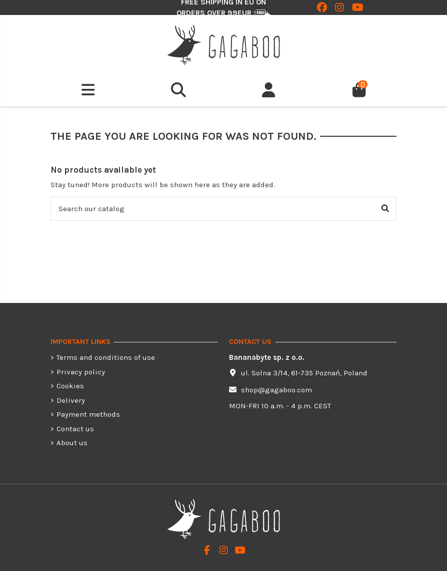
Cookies (70, 385)
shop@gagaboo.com (276, 389)
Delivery (70, 400)
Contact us (75, 428)
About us (72, 442)
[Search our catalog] (385, 209)
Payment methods (88, 414)
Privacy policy (80, 371)
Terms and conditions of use (105, 357)
